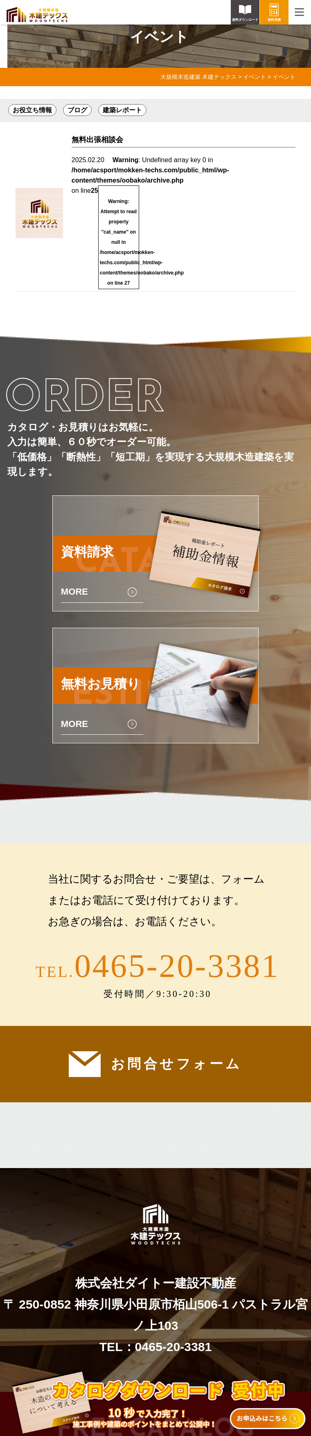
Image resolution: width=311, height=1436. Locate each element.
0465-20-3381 (176, 966)
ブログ (77, 110)
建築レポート (122, 110)
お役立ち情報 (32, 110)
